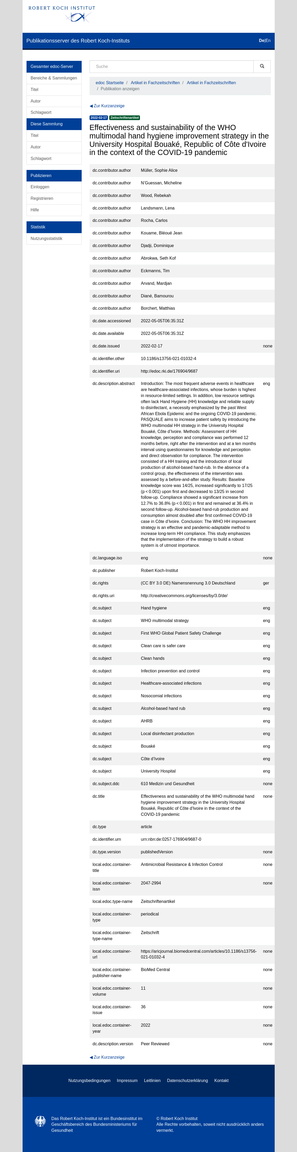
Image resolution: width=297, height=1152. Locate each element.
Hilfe (35, 210)
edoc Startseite (110, 83)
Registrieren (42, 198)
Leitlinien (152, 1080)
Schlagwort (41, 112)
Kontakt (221, 1080)
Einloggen (40, 187)
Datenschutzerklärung (187, 1080)
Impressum (127, 1080)
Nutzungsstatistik (46, 238)
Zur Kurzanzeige (109, 106)
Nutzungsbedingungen (89, 1080)
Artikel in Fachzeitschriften (155, 83)
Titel (35, 89)
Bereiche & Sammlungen (54, 78)
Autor (36, 101)
